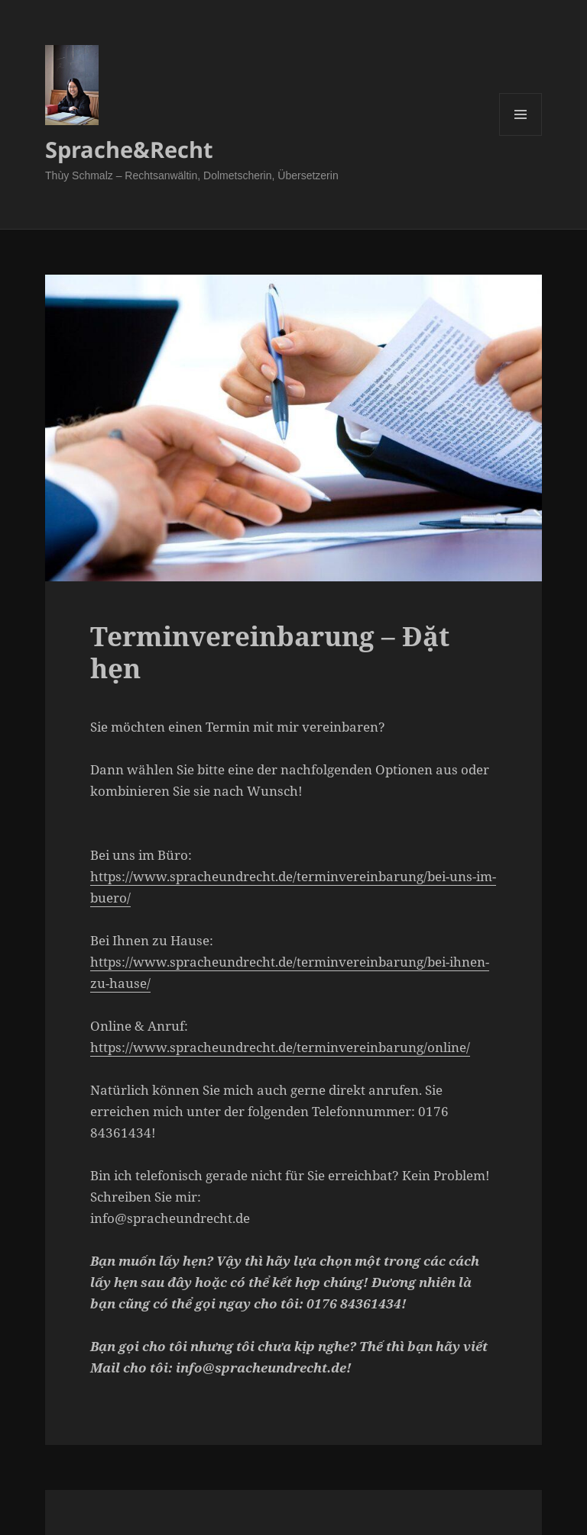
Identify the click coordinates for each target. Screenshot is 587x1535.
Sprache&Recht (129, 149)
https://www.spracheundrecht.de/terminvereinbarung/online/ (280, 1047)
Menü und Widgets (521, 135)
